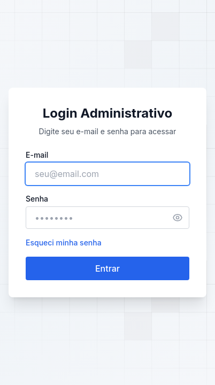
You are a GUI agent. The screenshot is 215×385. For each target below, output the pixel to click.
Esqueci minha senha (64, 242)
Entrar (107, 268)
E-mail (37, 154)
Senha (37, 198)
